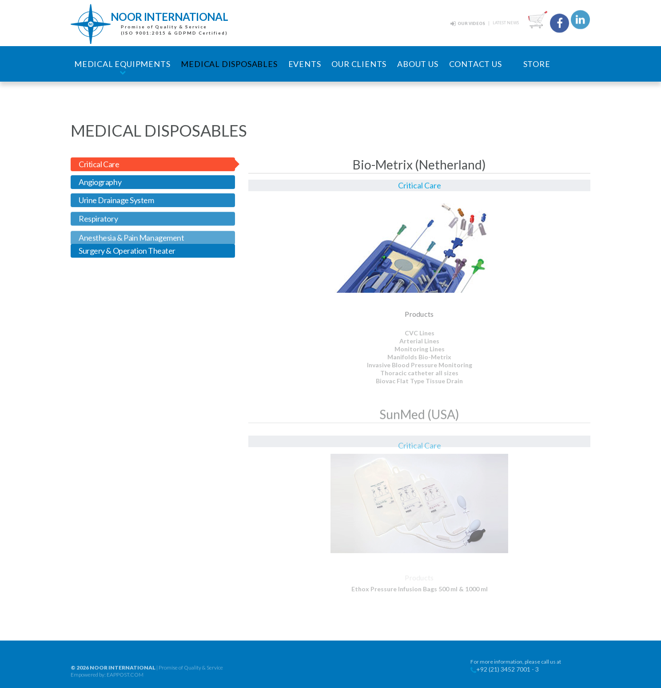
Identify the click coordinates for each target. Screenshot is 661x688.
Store (536, 64)
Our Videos (471, 23)
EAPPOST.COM (125, 681)
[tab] (153, 165)
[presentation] (153, 165)
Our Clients (358, 64)
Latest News (506, 22)
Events (304, 64)
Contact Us (475, 64)
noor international (122, 674)
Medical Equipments (122, 64)
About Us (417, 64)
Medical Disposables (229, 64)
